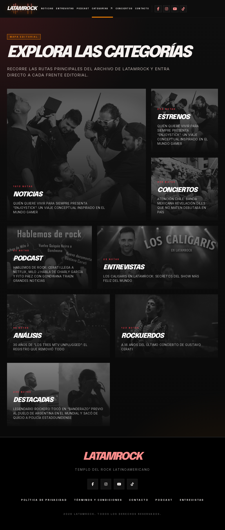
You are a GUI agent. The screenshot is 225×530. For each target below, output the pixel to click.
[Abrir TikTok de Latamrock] (183, 8)
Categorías (102, 8)
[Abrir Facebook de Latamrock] (158, 8)
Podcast (83, 8)
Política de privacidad (44, 500)
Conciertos (124, 8)
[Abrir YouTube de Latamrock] (174, 8)
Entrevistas (65, 8)
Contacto (142, 8)
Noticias (47, 8)
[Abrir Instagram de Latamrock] (166, 8)
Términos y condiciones (98, 500)
